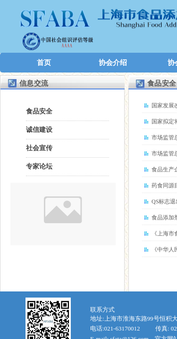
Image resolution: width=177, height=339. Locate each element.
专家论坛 (39, 166)
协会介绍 (113, 62)
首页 (44, 62)
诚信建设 (39, 129)
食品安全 (39, 111)
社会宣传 (39, 148)
